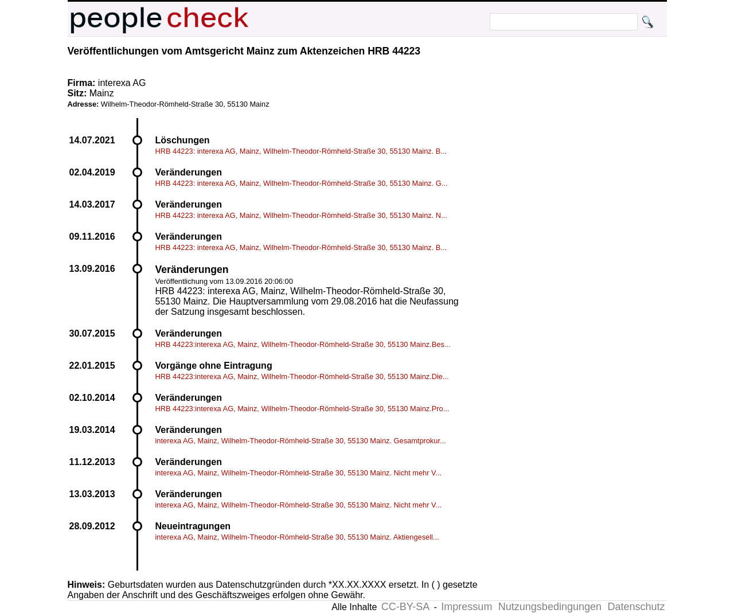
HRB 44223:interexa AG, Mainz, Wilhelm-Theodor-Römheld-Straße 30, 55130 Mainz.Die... (302, 376)
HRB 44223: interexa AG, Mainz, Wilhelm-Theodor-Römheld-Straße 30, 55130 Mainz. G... (301, 183)
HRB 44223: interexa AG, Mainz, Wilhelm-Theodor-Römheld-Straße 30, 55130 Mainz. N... (301, 215)
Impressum (466, 606)
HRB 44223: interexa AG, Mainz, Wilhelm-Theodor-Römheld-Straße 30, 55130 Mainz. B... (301, 151)
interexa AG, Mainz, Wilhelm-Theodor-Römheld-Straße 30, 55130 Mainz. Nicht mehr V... (298, 472)
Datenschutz (636, 606)
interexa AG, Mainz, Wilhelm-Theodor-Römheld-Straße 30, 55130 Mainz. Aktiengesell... (297, 537)
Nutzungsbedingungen (550, 606)
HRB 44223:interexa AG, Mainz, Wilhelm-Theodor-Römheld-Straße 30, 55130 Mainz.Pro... (302, 408)
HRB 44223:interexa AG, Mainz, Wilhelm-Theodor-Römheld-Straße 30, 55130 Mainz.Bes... (303, 344)
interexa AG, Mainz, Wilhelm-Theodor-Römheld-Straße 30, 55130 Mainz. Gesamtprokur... (300, 440)
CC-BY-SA (405, 606)
